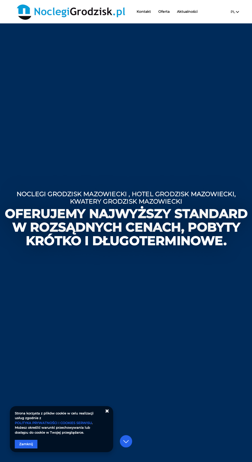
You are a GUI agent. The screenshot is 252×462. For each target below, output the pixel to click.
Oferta (165, 11)
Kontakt (145, 11)
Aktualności (188, 11)
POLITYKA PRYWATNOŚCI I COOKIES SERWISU (53, 423)
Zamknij (26, 444)
